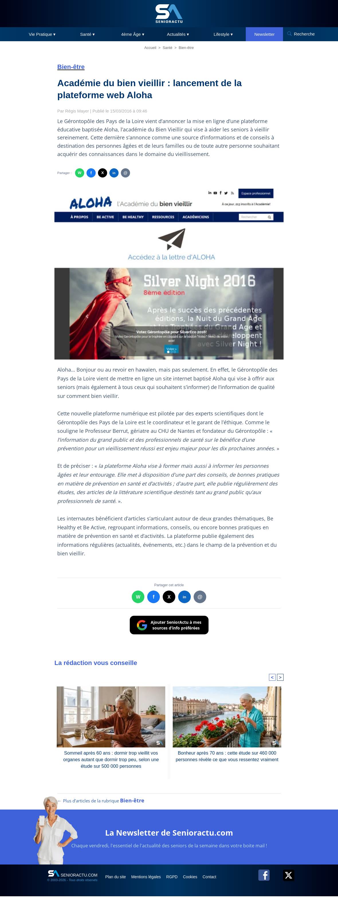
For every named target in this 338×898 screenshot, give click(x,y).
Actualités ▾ (178, 34)
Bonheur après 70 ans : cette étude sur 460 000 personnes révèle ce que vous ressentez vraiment (227, 755)
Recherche (304, 33)
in (114, 172)
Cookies (197, 878)
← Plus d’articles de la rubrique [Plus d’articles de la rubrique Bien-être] (100, 802)
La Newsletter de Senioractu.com (169, 834)
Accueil (150, 48)
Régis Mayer (77, 110)
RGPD (177, 878)
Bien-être (186, 48)
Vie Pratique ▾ (42, 34)
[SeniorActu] (169, 13)
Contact (217, 878)
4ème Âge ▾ (132, 34)
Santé (167, 48)
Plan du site (117, 878)
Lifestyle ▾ (223, 34)
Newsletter (264, 34)
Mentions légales (149, 878)
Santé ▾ (87, 34)
